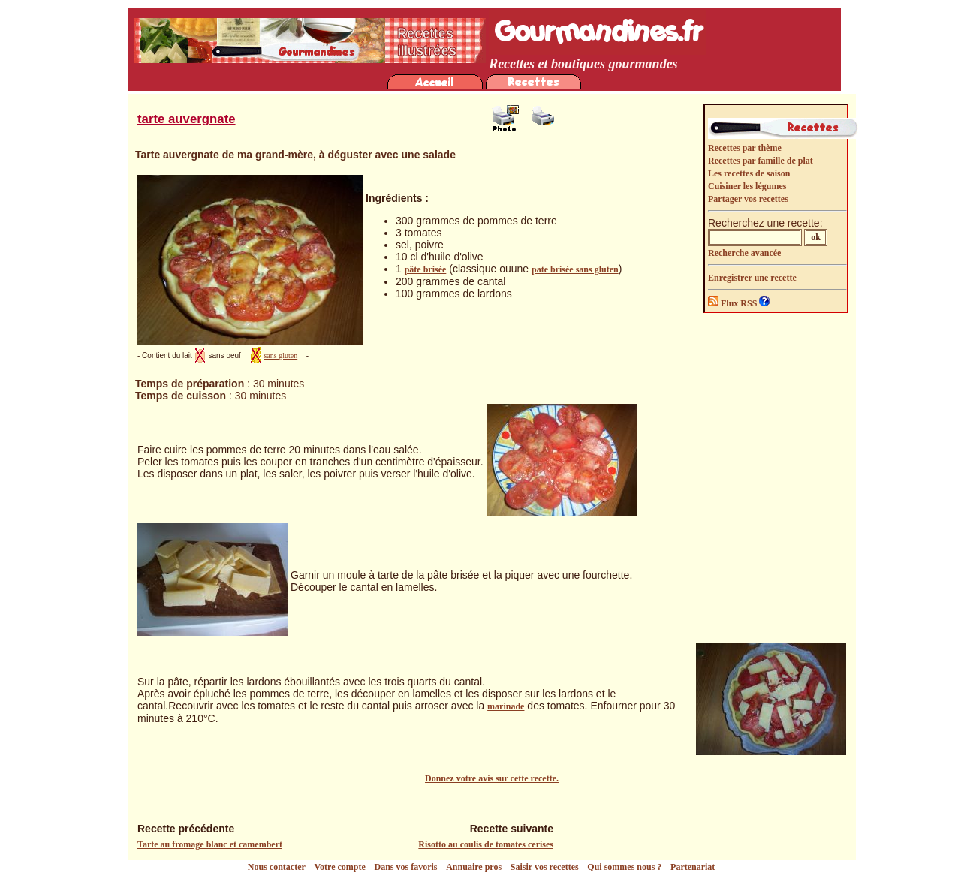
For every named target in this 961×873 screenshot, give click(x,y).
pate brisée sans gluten (575, 269)
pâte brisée (426, 269)
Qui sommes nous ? (624, 867)
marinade (505, 706)
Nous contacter (277, 867)
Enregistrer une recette (752, 277)
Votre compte (340, 867)
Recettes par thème (745, 148)
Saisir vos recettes (545, 867)
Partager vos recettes (748, 199)
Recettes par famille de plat (760, 160)
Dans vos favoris (406, 867)
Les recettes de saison (749, 173)
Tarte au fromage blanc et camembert (209, 844)
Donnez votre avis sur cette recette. (492, 778)
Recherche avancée (744, 253)
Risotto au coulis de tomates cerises (485, 844)
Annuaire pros (474, 867)
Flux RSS (733, 303)
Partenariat (692, 867)
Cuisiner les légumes (747, 186)
